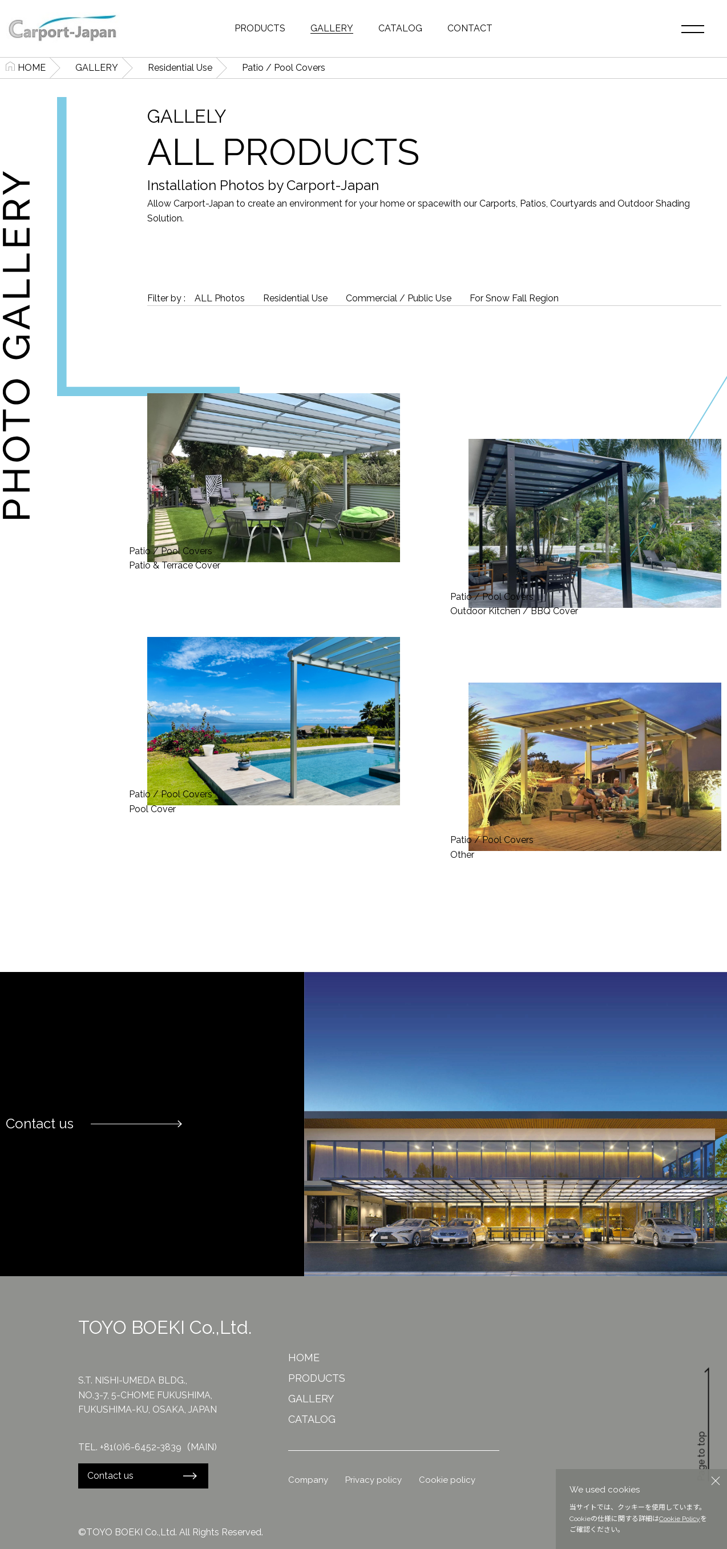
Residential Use (180, 67)
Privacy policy (373, 1480)
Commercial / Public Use (398, 298)
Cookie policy (447, 1480)
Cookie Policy (679, 1519)
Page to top (704, 1424)
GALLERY (331, 28)
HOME (32, 67)
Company (308, 1480)
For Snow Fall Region (514, 298)
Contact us (110, 1475)
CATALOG (400, 28)
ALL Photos (220, 298)
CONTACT (469, 28)
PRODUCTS (260, 28)
